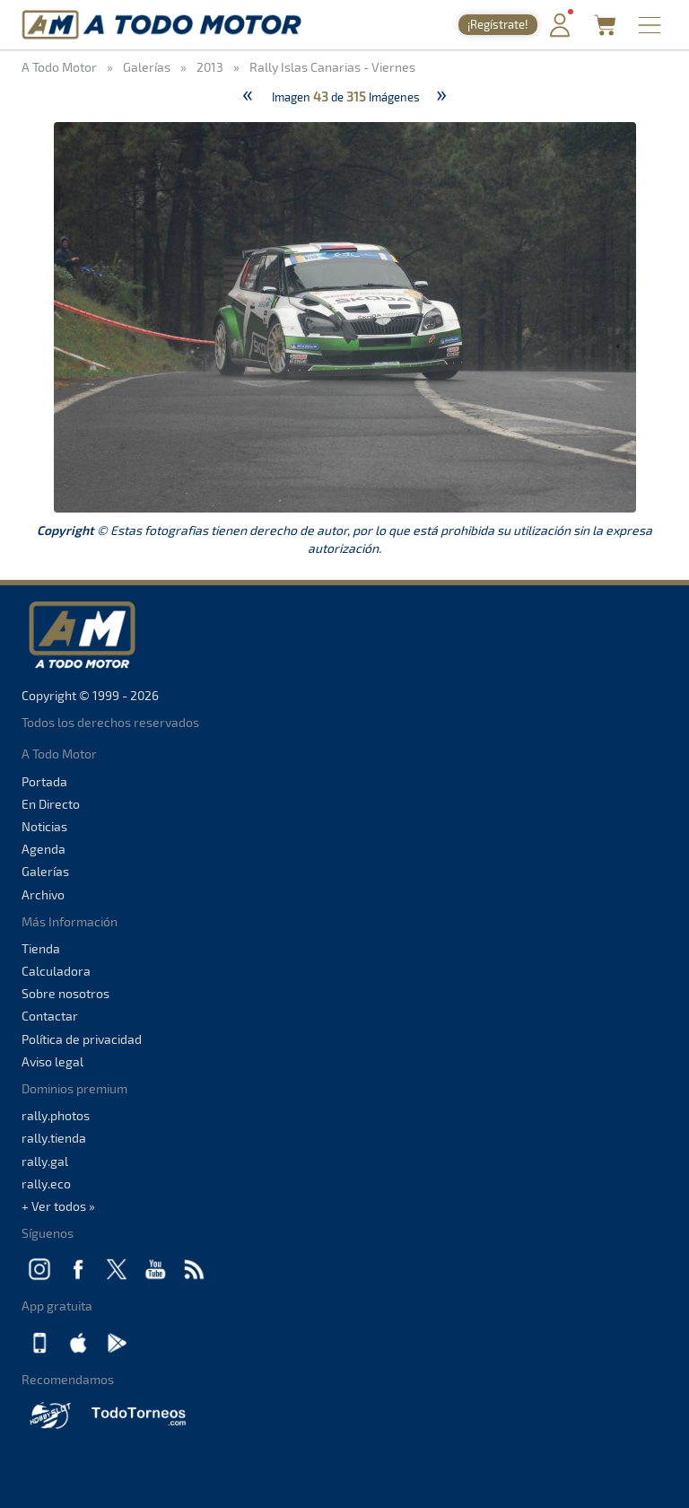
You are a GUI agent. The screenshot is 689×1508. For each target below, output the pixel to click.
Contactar (50, 1015)
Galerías (45, 871)
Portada (44, 781)
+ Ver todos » (58, 1206)
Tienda (41, 948)
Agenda (43, 848)
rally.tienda (54, 1137)
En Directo (51, 803)
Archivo (43, 894)
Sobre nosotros (65, 993)
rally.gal (45, 1161)
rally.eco (46, 1183)
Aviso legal (52, 1061)
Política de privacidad (82, 1039)
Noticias (44, 826)
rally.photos (56, 1115)
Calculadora (56, 970)
